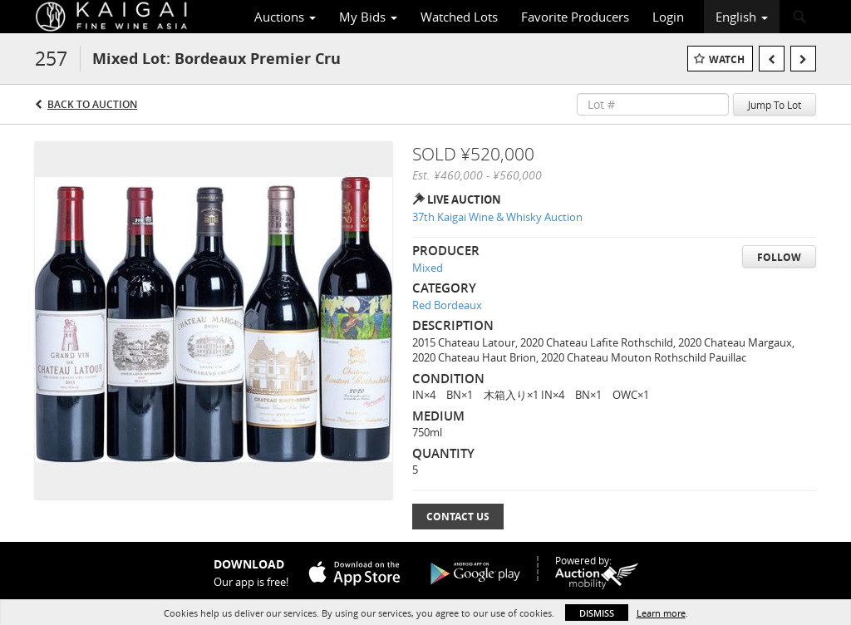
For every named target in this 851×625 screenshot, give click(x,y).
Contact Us (457, 516)
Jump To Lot (774, 104)
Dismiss (596, 613)
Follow (779, 257)
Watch (727, 59)
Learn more (661, 613)
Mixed (427, 267)
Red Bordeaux (447, 305)
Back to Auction (92, 104)
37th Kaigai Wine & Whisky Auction (497, 216)
